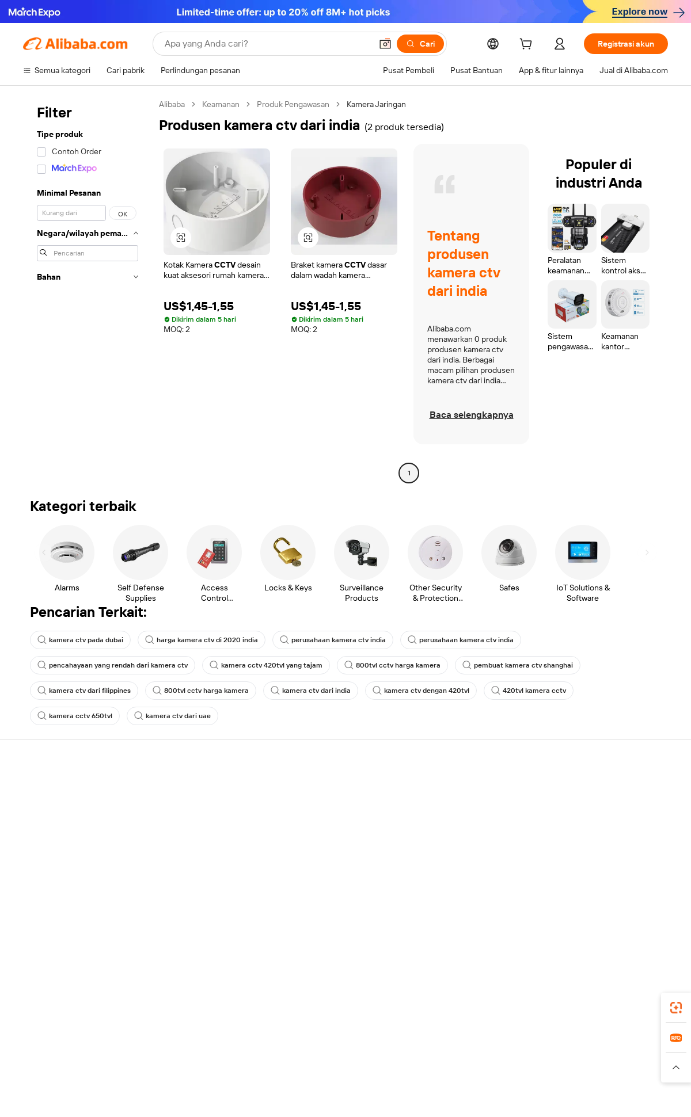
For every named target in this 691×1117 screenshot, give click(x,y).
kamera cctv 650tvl (74, 715)
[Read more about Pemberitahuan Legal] (137, 1067)
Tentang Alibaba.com (590, 791)
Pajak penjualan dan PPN (331, 835)
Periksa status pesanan (64, 835)
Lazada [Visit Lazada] (361, 1045)
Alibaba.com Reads (322, 857)
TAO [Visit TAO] (450, 1045)
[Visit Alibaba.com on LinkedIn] (575, 903)
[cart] (528, 45)
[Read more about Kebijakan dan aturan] (55, 1067)
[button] (385, 44)
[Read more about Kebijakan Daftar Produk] (224, 1067)
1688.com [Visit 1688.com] (211, 1045)
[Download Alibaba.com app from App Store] (544, 993)
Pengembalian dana (58, 857)
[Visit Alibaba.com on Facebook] (558, 903)
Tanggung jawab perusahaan (603, 813)
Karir (561, 857)
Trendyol (483, 1045)
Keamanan (221, 104)
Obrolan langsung (54, 813)
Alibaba (172, 104)
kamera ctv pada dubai (80, 640)
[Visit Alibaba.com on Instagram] (610, 903)
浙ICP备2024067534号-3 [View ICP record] (624, 1095)
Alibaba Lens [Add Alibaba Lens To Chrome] (90, 993)
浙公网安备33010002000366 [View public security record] (509, 1095)
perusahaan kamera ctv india (333, 640)
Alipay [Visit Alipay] (328, 1045)
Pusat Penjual (444, 813)
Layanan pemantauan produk (207, 892)
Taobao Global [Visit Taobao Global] (409, 1045)
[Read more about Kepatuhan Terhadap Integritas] (617, 1067)
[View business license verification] (445, 1095)
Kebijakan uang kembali (196, 826)
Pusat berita (574, 835)
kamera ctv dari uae (172, 715)
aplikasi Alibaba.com (458, 993)
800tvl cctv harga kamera (392, 665)
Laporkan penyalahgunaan (70, 879)
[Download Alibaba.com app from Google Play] (629, 993)
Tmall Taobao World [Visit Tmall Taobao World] (273, 1045)
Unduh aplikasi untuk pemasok (474, 879)
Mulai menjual (444, 791)
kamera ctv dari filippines (84, 690)
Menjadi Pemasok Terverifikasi (474, 835)
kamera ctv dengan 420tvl (421, 690)
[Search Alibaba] (267, 43)
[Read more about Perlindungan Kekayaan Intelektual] (335, 1067)
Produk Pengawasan (293, 104)
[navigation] (87, 290)
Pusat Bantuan (49, 791)
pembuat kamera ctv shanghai (517, 665)
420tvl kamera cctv (528, 690)
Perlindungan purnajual (196, 870)
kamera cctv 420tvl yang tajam (266, 665)
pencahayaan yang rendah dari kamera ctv (112, 665)
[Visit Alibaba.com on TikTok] (644, 903)
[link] (676, 1008)
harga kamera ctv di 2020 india (201, 640)
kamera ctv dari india (311, 690)
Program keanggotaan (327, 813)
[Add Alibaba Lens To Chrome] (205, 993)
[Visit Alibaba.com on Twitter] (592, 903)
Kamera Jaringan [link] (376, 104)
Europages (528, 1045)
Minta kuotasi (312, 791)
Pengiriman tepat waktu (197, 848)
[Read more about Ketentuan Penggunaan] (513, 1067)
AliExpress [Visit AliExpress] (165, 1045)
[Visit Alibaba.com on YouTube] (627, 903)
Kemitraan (438, 857)
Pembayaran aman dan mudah (209, 804)
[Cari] (420, 44)
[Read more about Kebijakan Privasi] (433, 1067)
